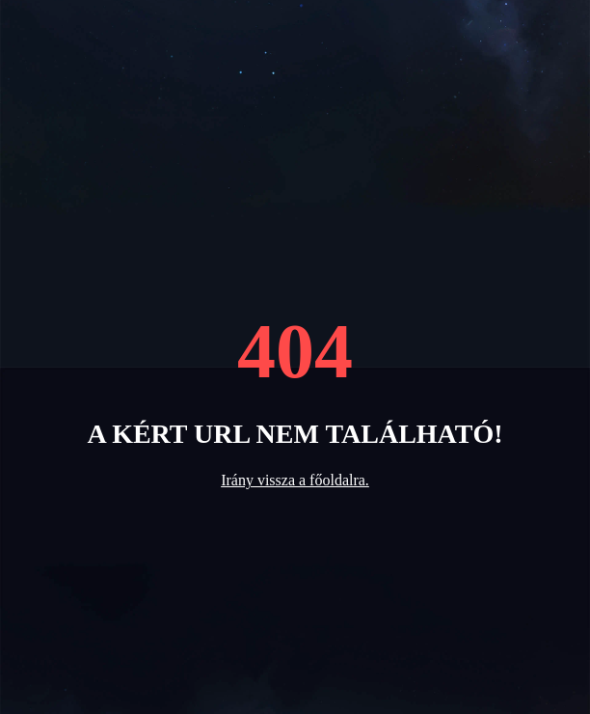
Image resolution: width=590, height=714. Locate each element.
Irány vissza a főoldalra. (295, 480)
